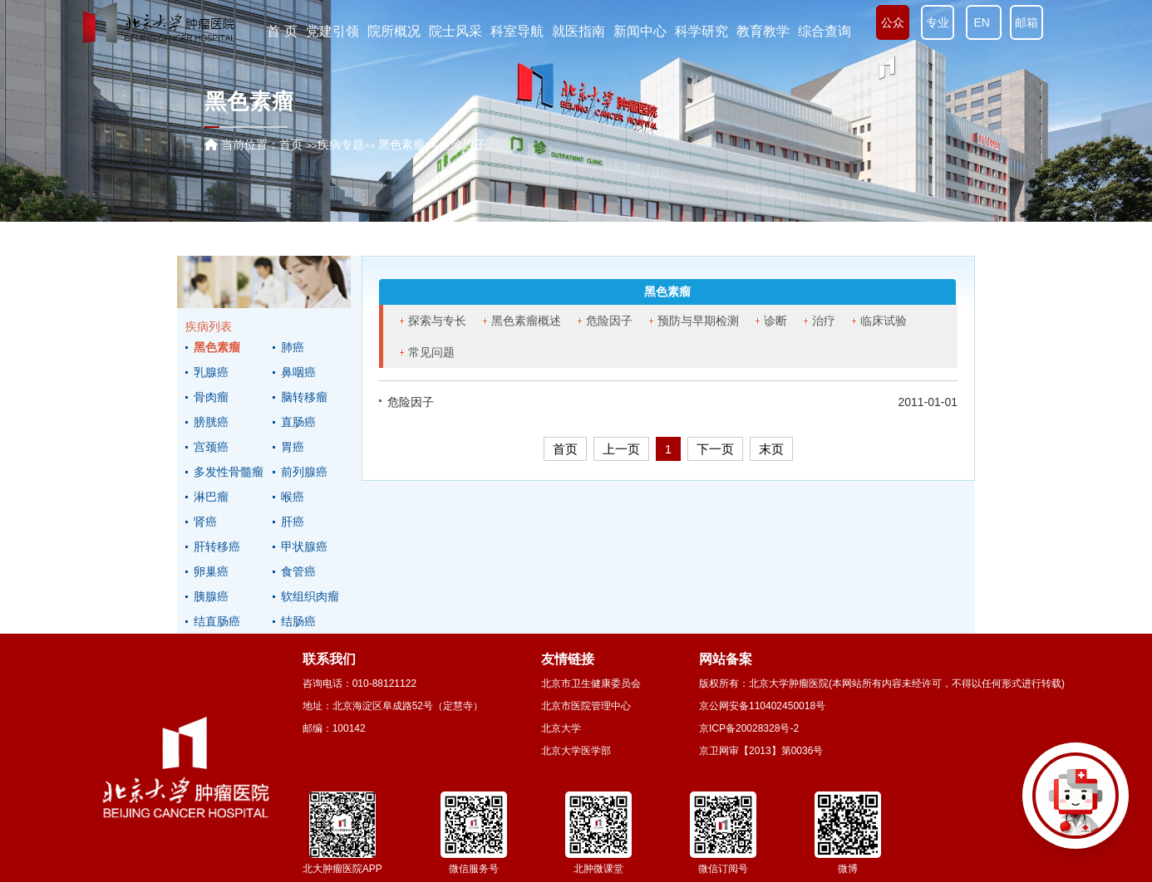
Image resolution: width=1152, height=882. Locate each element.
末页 (771, 449)
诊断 (775, 320)
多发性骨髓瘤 (228, 471)
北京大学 (561, 728)
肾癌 (205, 521)
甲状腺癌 (304, 546)
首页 (291, 144)
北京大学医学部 (576, 751)
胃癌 (292, 446)
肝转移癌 (217, 546)
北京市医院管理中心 (586, 706)
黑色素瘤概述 (526, 320)
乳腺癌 (211, 372)
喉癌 (292, 496)
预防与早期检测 (698, 320)
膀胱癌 (211, 422)
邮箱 (1026, 22)
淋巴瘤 (211, 496)
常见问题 (431, 352)
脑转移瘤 (304, 397)
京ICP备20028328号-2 (749, 728)
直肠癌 (298, 422)
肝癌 (292, 521)
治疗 (823, 320)
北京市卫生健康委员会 (591, 683)
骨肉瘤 (211, 397)
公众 (892, 22)
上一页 (621, 449)
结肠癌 (298, 621)
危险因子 (609, 320)
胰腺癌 (211, 596)
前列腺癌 (304, 471)
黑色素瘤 (217, 347)
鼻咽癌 (298, 372)
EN (984, 22)
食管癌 (298, 571)
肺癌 (292, 347)
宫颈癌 (211, 446)
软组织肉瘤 (310, 596)
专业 (937, 22)
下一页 (715, 449)
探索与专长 (437, 320)
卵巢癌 (211, 571)
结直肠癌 (217, 621)
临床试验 (883, 320)
